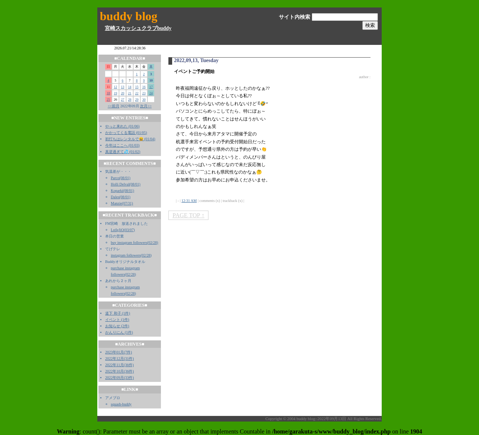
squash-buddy (121, 404)
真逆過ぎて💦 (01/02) (122, 152)
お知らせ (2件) (117, 326)
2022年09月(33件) (119, 378)
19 (115, 93)
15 (136, 87)
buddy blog (129, 16)
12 (115, 87)
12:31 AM (189, 201)
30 (144, 99)
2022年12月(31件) (119, 358)
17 (151, 87)
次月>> (146, 106)
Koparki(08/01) (122, 191)
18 (108, 93)
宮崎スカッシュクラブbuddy (138, 28)
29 (136, 99)
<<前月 (113, 106)
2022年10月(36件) (119, 371)
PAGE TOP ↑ (188, 215)
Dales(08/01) (120, 197)
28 (129, 99)
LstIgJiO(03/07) (123, 230)
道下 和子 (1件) (117, 313)
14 (129, 87)
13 (122, 87)
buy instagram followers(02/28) (134, 243)
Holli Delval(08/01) (125, 184)
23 (144, 93)
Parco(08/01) (120, 178)
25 (108, 99)
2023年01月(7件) (118, 352)
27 (122, 99)
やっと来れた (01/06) (122, 126)
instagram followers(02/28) (131, 255)
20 (122, 93)
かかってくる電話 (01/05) (126, 133)
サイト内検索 (294, 17)
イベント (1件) (117, 320)
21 (129, 93)
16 (144, 87)
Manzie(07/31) (122, 203)
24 (151, 93)
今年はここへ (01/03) (122, 145)
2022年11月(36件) (119, 365)
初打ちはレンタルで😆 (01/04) (130, 139)
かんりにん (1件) (119, 332)
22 (136, 93)
